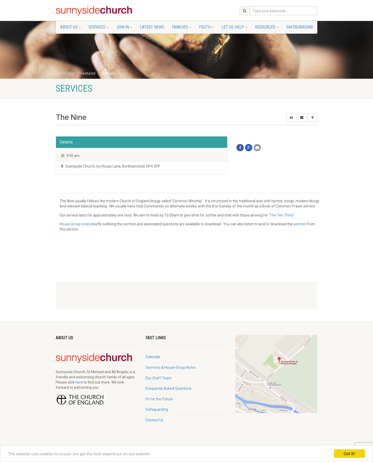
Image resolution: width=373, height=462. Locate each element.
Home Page (65, 73)
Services (99, 27)
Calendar (153, 357)
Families (181, 27)
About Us (70, 27)
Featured (88, 73)
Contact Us (154, 420)
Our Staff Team (158, 378)
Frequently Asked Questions (168, 388)
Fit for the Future (159, 399)
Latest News (152, 27)
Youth (206, 27)
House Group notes (75, 224)
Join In (124, 27)
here (79, 382)
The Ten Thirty (281, 215)
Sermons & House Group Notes (171, 367)
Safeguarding (299, 27)
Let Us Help (234, 27)
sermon (299, 224)
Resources (266, 27)
